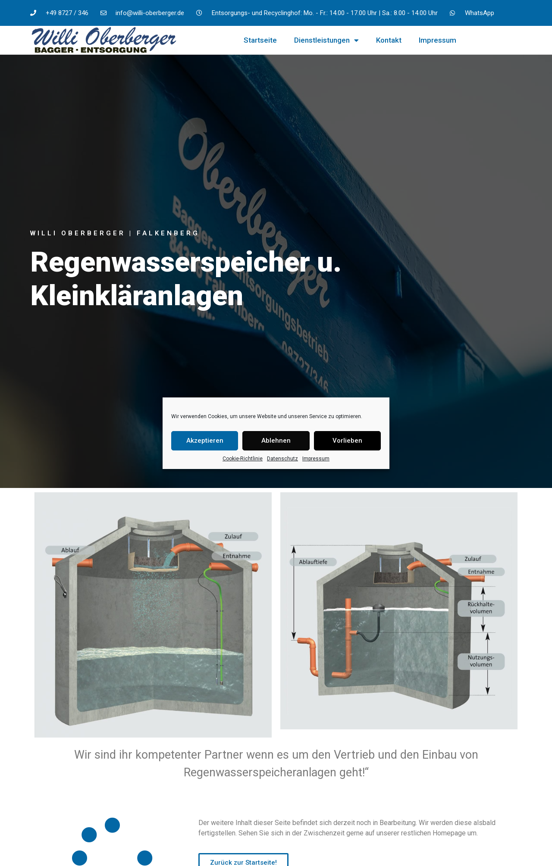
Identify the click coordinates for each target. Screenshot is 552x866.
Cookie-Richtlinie (243, 459)
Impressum (315, 459)
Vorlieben (347, 440)
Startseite (260, 40)
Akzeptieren (204, 440)
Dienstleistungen (326, 40)
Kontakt (388, 40)
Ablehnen (276, 440)
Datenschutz (282, 459)
